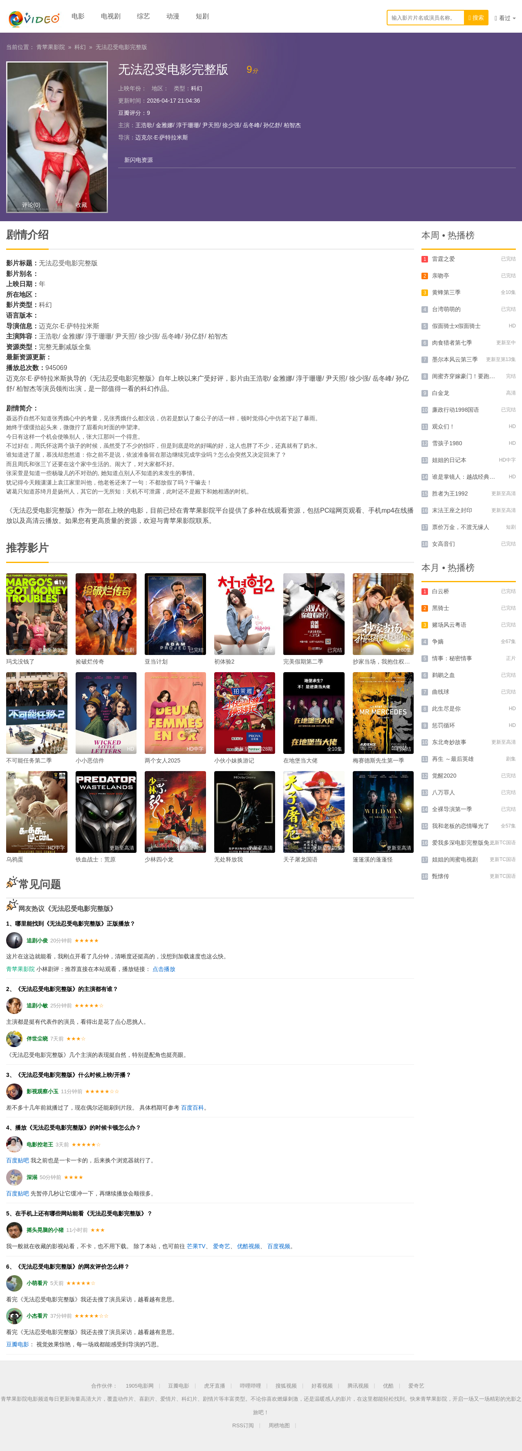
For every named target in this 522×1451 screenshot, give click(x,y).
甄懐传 (440, 876)
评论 (31, 205)
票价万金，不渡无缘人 (460, 527)
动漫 (172, 16)
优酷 (388, 1386)
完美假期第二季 (303, 661)
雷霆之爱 (443, 259)
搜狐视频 (286, 1386)
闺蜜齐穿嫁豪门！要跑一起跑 (469, 376)
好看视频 (322, 1386)
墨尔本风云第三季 (455, 359)
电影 (78, 16)
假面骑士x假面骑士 (456, 326)
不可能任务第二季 (29, 760)
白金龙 (440, 393)
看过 (505, 18)
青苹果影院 (50, 47)
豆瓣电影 (17, 1344)
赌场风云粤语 (449, 624)
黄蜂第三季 (446, 292)
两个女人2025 (162, 760)
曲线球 (440, 691)
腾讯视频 (358, 1386)
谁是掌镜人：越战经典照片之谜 (472, 476)
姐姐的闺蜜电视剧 (455, 859)
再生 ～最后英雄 (453, 759)
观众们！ (443, 426)
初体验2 (224, 661)
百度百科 (192, 1107)
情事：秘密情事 (452, 658)
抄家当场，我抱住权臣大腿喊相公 (396, 661)
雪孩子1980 (447, 443)
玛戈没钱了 (20, 661)
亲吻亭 (440, 275)
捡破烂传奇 (90, 661)
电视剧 (111, 16)
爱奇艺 (221, 1246)
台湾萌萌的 (446, 309)
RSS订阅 (243, 1425)
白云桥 (440, 591)
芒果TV (196, 1246)
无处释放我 (228, 859)
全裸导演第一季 (452, 809)
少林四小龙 (159, 859)
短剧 (202, 16)
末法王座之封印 (452, 510)
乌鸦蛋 (14, 859)
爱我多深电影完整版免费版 (466, 842)
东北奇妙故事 (449, 742)
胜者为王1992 (450, 493)
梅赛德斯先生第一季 (378, 760)
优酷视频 (248, 1246)
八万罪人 (443, 792)
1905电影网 (140, 1386)
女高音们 (443, 543)
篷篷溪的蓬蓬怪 (373, 859)
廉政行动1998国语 (455, 409)
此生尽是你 (446, 708)
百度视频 (278, 1246)
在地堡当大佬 (300, 760)
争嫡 (438, 641)
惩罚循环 (443, 725)
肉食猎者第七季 (452, 342)
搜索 (476, 17)
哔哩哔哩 (250, 1386)
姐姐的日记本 (449, 460)
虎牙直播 (214, 1386)
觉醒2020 (444, 775)
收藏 (81, 205)
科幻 (80, 47)
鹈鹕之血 (443, 675)
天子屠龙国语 (300, 859)
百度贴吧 (17, 1160)
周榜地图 (279, 1425)
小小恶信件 (90, 760)
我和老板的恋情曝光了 (460, 826)
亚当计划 (156, 661)
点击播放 (163, 969)
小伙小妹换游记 (234, 760)
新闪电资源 (138, 160)
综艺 (143, 16)
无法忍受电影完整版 (121, 47)
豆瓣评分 (129, 113)
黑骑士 (440, 608)
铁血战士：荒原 (96, 859)
